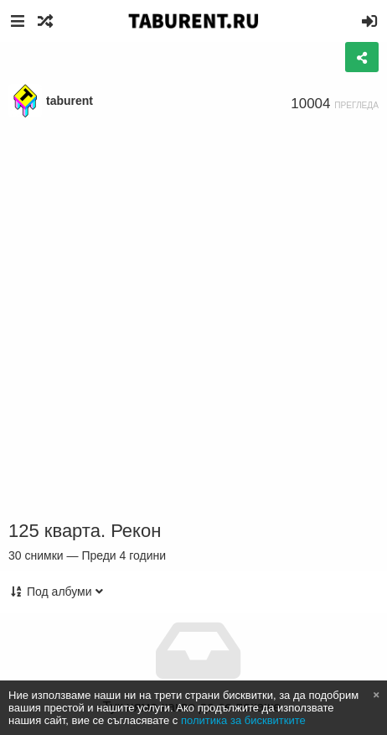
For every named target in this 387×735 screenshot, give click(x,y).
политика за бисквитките (243, 720)
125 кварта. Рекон (84, 530)
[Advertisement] (193, 319)
